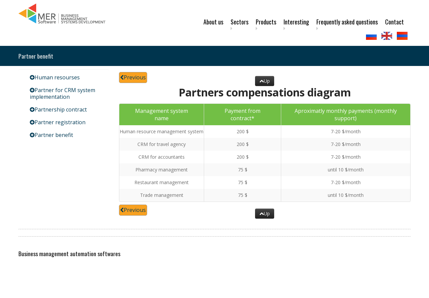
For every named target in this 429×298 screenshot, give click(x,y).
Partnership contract (61, 109)
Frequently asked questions (347, 21)
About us (213, 21)
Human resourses (57, 77)
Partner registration (60, 122)
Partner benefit (54, 135)
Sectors (239, 21)
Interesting (296, 21)
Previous (133, 77)
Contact (394, 21)
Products (266, 21)
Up (264, 81)
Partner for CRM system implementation (62, 93)
